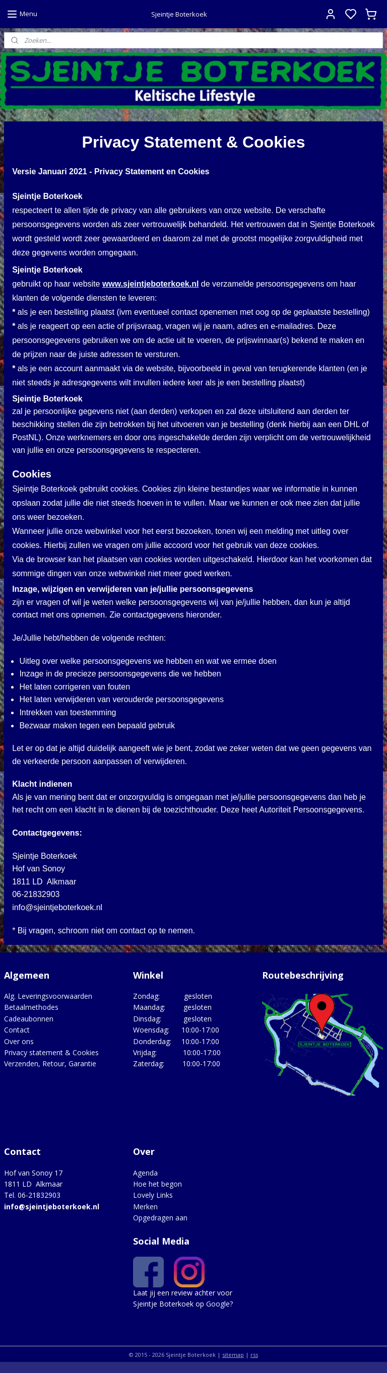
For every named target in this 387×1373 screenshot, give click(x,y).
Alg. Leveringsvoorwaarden (48, 996)
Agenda (145, 1173)
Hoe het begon (157, 1184)
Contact (17, 1030)
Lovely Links (153, 1195)
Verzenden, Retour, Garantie (50, 1063)
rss (254, 1354)
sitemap (233, 1354)
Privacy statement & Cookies (51, 1052)
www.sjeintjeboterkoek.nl (150, 284)
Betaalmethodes (31, 1007)
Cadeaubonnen (28, 1018)
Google (218, 1304)
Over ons (19, 1041)
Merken (145, 1206)
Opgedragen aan (160, 1217)
